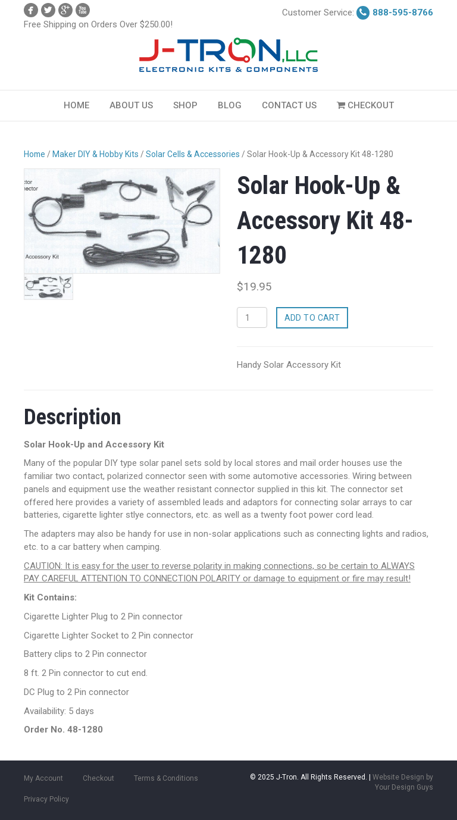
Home (76, 105)
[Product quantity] (252, 317)
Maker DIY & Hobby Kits (95, 154)
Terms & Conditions (166, 778)
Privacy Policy (46, 799)
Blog (230, 105)
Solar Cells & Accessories (193, 154)
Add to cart (312, 318)
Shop (185, 105)
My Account (43, 778)
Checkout (365, 105)
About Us (131, 105)
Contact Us (289, 105)
